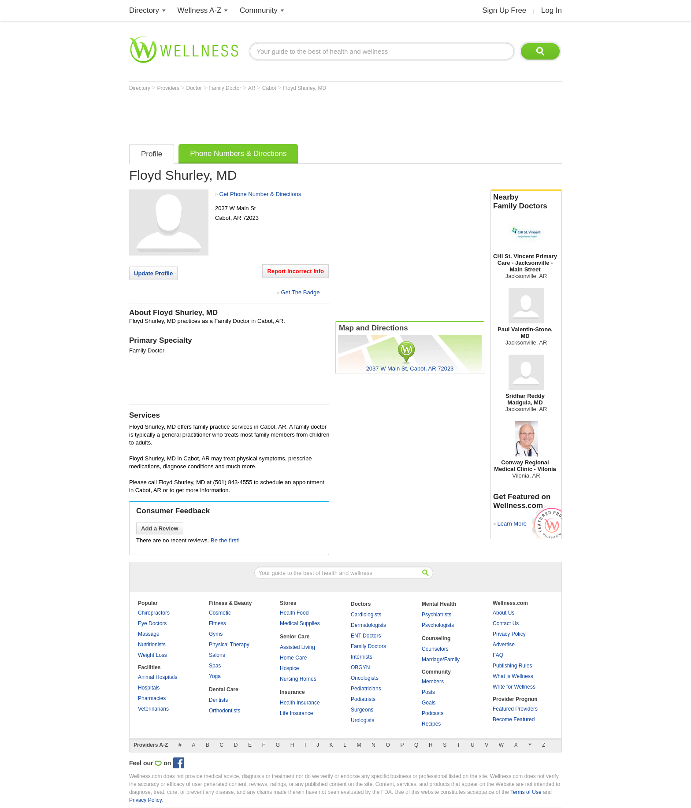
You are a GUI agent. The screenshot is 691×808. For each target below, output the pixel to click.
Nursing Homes (298, 679)
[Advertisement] (289, 115)
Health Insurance (300, 703)
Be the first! (225, 540)
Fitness (217, 623)
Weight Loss (152, 655)
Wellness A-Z (200, 10)
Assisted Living (297, 647)
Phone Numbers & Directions (238, 153)
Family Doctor (225, 88)
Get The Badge (300, 292)
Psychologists (438, 625)
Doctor (195, 88)
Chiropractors (154, 613)
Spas (215, 666)
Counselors (435, 649)
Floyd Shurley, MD (304, 88)
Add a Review (159, 528)
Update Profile (153, 273)
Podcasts (432, 713)
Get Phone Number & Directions (260, 194)
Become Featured (514, 719)
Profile (151, 154)
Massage (149, 634)
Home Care (293, 658)
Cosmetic (220, 613)
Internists (361, 657)
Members (433, 681)
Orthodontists (224, 711)
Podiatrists (363, 699)
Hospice (289, 668)
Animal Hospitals (157, 677)
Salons (217, 655)
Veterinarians (153, 709)
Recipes (431, 724)
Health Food (294, 613)
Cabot (270, 88)
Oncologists (365, 678)
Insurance (292, 692)
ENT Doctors (366, 636)
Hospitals (149, 688)
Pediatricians (366, 689)
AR (252, 88)
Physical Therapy (229, 644)
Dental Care (223, 689)
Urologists (362, 720)
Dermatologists (368, 625)
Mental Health (439, 604)
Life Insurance (296, 713)
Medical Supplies (300, 623)
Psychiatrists (436, 615)
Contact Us (506, 623)
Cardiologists (366, 615)
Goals (428, 703)
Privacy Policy (509, 634)
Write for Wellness (514, 687)
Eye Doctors (152, 623)
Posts (428, 692)
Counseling (436, 638)
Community (259, 10)
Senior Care (294, 637)
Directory (144, 10)
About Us (503, 613)
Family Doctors (368, 646)
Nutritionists (152, 644)
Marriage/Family (441, 659)
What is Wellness (513, 676)
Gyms (216, 634)
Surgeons (362, 710)
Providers (169, 88)
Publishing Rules (512, 666)
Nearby (526, 202)
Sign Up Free (504, 10)
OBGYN (360, 667)
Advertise (504, 644)
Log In (551, 10)
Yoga (215, 676)
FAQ (498, 655)
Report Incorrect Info (295, 271)
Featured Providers (515, 709)
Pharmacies (152, 698)
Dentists (218, 700)
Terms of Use (526, 792)
